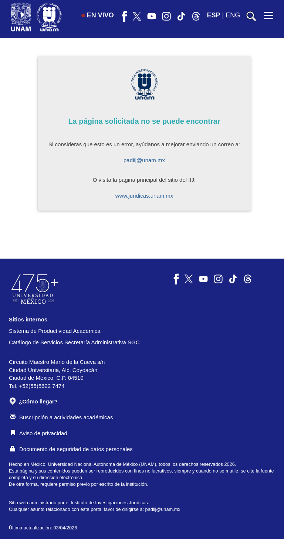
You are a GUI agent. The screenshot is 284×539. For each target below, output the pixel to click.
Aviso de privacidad (38, 433)
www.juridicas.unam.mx (144, 195)
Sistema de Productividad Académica (55, 331)
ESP (213, 15)
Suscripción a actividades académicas (61, 417)
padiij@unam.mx (144, 160)
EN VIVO (97, 15)
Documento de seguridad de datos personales (71, 449)
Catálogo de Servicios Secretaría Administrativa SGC (74, 342)
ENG (233, 15)
